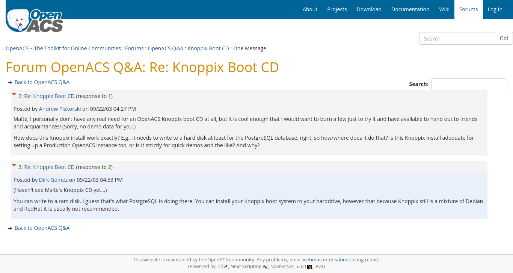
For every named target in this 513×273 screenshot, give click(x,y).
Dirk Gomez (54, 179)
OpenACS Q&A (165, 48)
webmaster (315, 259)
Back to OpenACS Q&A (42, 82)
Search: (419, 83)
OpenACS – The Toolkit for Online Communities (63, 48)
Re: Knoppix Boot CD (49, 96)
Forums (134, 48)
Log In (495, 9)
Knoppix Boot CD (208, 48)
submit (342, 259)
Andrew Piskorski (60, 108)
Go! (504, 38)
